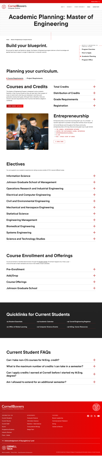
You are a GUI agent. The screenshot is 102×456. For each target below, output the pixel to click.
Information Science (18, 176)
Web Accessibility (6, 452)
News (88, 7)
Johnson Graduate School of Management (31, 182)
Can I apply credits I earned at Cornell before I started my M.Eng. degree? (44, 374)
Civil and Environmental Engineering (28, 201)
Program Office (87, 60)
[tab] (34, 79)
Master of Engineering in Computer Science (21, 40)
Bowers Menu (94, 1)
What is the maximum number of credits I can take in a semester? (44, 366)
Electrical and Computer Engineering (28, 195)
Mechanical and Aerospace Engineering (30, 207)
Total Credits (61, 87)
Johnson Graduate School (21, 288)
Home (7, 40)
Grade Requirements (66, 99)
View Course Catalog (15, 106)
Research (64, 7)
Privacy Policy (14, 452)
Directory (96, 7)
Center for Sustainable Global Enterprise (70, 131)
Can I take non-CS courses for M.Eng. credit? (32, 360)
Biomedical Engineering (20, 226)
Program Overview (88, 50)
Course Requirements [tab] (15, 79)
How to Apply (86, 53)
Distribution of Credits (67, 93)
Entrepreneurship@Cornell (64, 133)
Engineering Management (21, 220)
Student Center (43, 262)
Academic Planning (89, 57)
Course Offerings (16, 282)
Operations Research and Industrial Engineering (34, 188)
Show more (60, 142)
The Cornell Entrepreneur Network (67, 129)
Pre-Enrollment (15, 269)
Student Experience (76, 7)
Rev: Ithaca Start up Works (65, 137)
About (55, 7)
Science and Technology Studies (25, 239)
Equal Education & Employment (25, 452)
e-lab (58, 135)
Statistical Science (17, 214)
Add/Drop (12, 275)
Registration (61, 106)
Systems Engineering (18, 232)
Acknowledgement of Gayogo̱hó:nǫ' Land (19, 441)
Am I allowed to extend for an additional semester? (36, 382)
